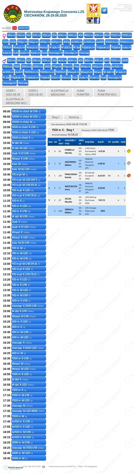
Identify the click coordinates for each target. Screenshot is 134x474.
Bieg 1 (55, 117)
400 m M (19, 353)
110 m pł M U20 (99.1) (26, 180)
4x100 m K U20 (22, 427)
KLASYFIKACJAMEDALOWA (59, 92)
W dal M (20, 143)
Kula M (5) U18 (24, 243)
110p (56, 67)
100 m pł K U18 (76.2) (26, 195)
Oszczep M (22, 405)
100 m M (19, 248)
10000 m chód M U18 (26, 111)
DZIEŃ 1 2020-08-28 (13, 92)
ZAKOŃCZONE (23, 28)
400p (45, 42)
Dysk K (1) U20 (24, 227)
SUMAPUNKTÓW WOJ (107, 92)
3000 (13, 42)
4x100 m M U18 (23, 432)
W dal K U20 (23, 384)
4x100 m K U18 (22, 421)
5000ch (112, 42)
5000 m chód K (22, 137)
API (43, 466)
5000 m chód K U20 (25, 132)
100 (11, 35)
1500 (115, 35)
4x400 (100, 42)
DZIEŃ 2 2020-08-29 (36, 92)
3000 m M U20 (22, 453)
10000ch (31, 72)
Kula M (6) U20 (24, 169)
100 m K (18, 201)
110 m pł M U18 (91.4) (26, 185)
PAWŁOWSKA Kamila (71, 176)
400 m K (18, 327)
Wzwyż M (21, 363)
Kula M (20, 164)
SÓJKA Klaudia (68, 200)
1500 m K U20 (22, 374)
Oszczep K (22, 342)
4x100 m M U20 (23, 437)
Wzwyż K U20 (23, 237)
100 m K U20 (21, 206)
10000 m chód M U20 (26, 116)
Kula (126, 47)
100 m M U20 (22, 253)
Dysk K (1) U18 (24, 153)
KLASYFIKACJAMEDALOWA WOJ (16, 101)
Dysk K (19, 222)
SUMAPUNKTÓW (83, 92)
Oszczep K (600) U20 (28, 348)
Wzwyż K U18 (23, 158)
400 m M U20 (22, 337)
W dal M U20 (23, 148)
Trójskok (88, 47)
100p (22, 42)
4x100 (76, 42)
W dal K (20, 379)
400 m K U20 (21, 321)
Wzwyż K (21, 232)
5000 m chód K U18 (25, 127)
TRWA (14, 28)
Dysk (24, 53)
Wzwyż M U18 (24, 316)
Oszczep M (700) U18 (28, 448)
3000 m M (20, 458)
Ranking (73, 117)
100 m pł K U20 (23, 190)
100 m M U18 (21, 258)
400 (62, 35)
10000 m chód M (23, 122)
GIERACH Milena (69, 211)
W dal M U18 (23, 216)
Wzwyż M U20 (24, 369)
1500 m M (19, 416)
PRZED (8, 28)
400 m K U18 (21, 300)
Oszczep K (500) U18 (28, 306)
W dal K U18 (23, 311)
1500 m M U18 (22, 395)
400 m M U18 (21, 332)
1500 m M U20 (22, 400)
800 (89, 35)
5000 (47, 67)
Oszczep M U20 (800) (28, 411)
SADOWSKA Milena (70, 163)
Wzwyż (19, 47)
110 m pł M (20, 174)
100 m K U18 (21, 211)
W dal (54, 47)
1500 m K (19, 390)
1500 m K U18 (22, 358)
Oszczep (56, 53)
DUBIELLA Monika (69, 151)
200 (36, 35)
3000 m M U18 (22, 442)
